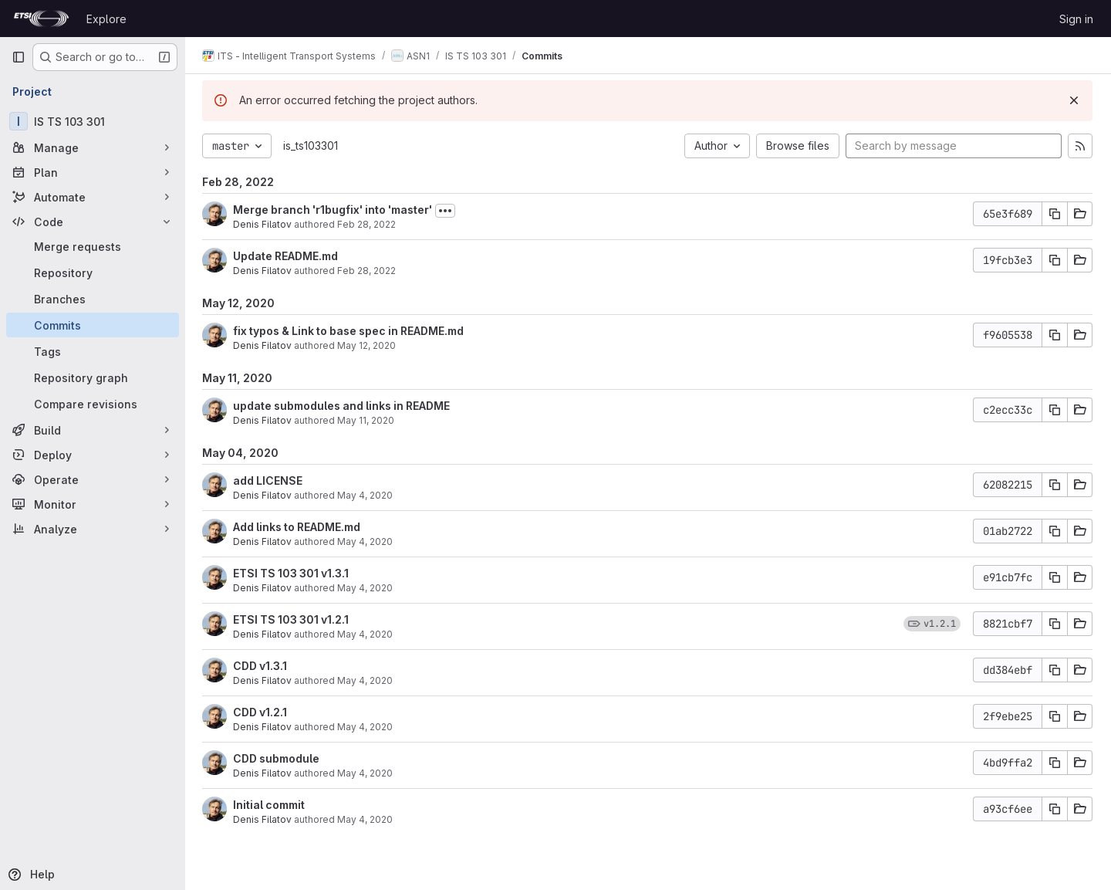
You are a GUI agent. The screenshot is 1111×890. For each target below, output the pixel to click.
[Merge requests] (92, 246)
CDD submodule (278, 758)
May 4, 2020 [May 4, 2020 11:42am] (366, 819)
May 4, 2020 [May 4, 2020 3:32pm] (366, 680)
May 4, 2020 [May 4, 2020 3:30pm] (366, 727)
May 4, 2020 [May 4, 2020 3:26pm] (366, 773)
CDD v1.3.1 (262, 665)
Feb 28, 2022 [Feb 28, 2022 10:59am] (368, 270)
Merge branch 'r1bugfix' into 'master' (334, 209)
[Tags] (92, 351)
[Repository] (92, 272)
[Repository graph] (92, 377)
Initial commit (270, 804)
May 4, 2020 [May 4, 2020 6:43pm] (366, 495)
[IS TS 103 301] (92, 121)
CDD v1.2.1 (262, 712)
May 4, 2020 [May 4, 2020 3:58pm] (366, 541)
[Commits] (92, 325)
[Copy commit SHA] (1054, 213)
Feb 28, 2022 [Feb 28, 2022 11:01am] (368, 224)
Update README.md (287, 255)
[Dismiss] (1074, 100)
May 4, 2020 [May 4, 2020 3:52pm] (366, 588)
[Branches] (92, 298)
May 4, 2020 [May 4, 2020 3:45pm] (366, 634)
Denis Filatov (264, 224)
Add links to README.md (298, 526)
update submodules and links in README (343, 405)
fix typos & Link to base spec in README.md (350, 330)
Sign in (1076, 18)
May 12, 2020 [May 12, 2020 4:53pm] (368, 345)
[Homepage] (41, 18)
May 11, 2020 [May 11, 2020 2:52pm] (367, 420)
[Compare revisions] (92, 403)
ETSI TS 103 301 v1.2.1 (292, 619)
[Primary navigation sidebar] (18, 57)
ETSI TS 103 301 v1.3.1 (292, 573)
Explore (106, 18)
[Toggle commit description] (447, 211)
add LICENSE (269, 480)
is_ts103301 (312, 145)
